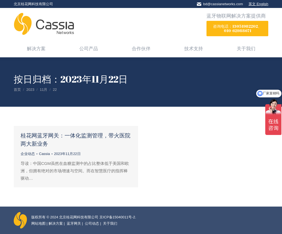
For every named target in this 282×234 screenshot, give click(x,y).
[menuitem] (36, 48)
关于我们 (110, 223)
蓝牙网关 (73, 223)
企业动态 (28, 154)
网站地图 (38, 223)
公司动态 (92, 223)
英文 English (258, 4)
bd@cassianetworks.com (223, 4)
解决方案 (56, 223)
